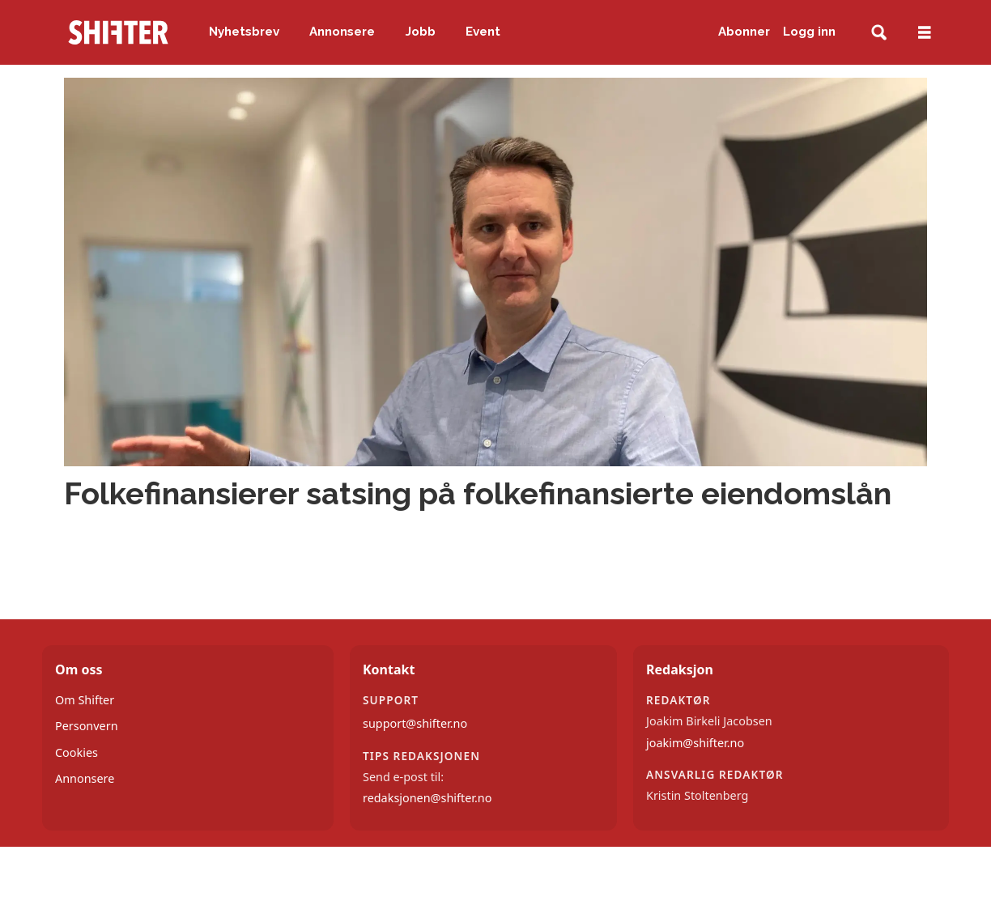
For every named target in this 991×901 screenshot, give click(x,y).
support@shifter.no (415, 723)
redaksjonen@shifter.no (427, 797)
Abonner (744, 31)
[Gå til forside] (118, 32)
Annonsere (342, 31)
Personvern (86, 725)
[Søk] (879, 33)
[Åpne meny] (924, 32)
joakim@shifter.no (695, 742)
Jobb (421, 31)
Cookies (76, 752)
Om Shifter (84, 700)
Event (483, 31)
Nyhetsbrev (244, 31)
